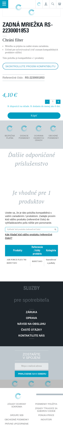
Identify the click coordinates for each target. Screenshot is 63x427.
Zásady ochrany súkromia (16, 405)
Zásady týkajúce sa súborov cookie (46, 409)
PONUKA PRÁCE (46, 415)
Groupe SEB (16, 415)
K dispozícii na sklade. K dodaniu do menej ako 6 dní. (34, 106)
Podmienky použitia (46, 404)
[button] (45, 4)
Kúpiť (34, 115)
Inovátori (46, 419)
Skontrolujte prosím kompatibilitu (30, 66)
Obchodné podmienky (17, 419)
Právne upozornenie (17, 424)
